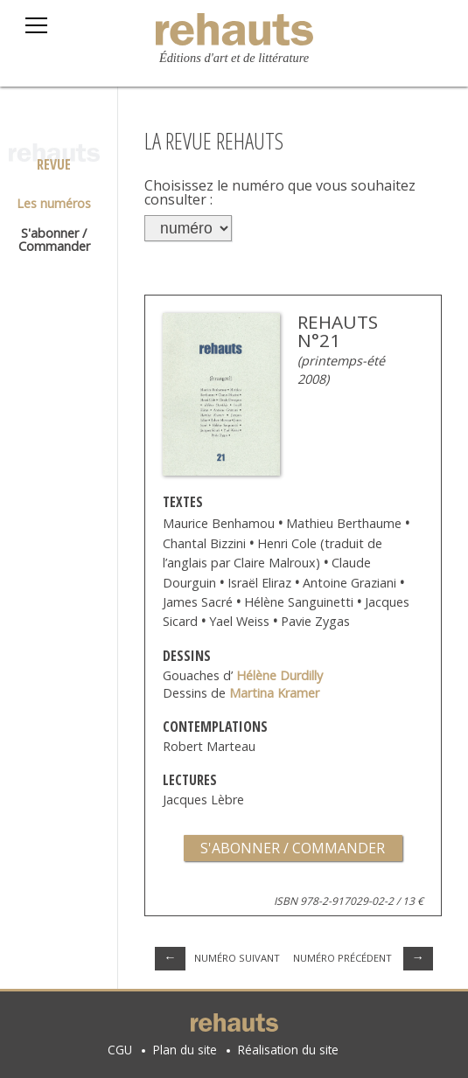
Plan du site (185, 1049)
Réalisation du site (288, 1049)
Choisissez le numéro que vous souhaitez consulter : (280, 192)
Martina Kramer (274, 693)
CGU (120, 1049)
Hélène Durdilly (279, 675)
